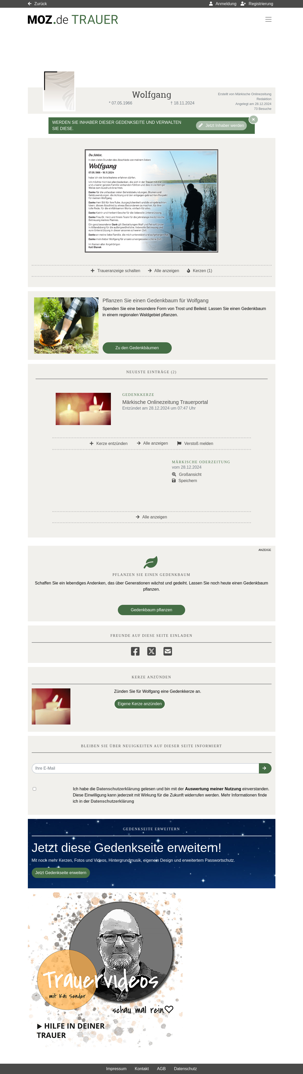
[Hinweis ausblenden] (253, 119)
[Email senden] (145, 768)
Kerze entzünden (108, 443)
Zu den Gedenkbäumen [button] (137, 348)
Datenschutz (185, 1069)
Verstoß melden (195, 443)
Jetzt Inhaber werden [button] (221, 125)
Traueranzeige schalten (115, 270)
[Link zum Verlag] (73, 19)
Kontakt (142, 1069)
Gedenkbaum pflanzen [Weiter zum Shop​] (151, 610)
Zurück (37, 4)
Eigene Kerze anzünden (140, 704)
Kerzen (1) (199, 270)
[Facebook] (135, 650)
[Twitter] (151, 650)
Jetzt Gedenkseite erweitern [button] (60, 872)
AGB (161, 1069)
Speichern (184, 480)
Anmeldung (222, 4)
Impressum (116, 1069)
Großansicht (187, 474)
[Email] (167, 650)
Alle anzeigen (163, 270)
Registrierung (257, 4)
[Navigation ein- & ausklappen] (268, 19)
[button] (265, 768)
